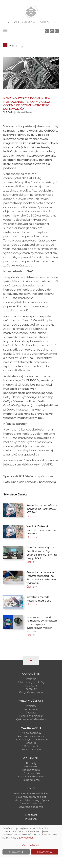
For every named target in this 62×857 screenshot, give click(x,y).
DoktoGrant (31, 746)
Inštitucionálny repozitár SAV (31, 793)
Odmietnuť (16, 852)
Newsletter (31, 766)
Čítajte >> (31, 516)
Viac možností (30, 845)
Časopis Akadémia (31, 803)
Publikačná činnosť (31, 715)
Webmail (31, 818)
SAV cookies (26, 837)
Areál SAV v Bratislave (31, 776)
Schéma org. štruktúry (31, 682)
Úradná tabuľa (31, 769)
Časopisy (31, 712)
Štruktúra (31, 685)
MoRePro (31, 742)
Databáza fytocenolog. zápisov (31, 800)
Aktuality (16, 46)
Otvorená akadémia (31, 806)
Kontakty (31, 688)
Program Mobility (31, 749)
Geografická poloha (31, 692)
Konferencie (31, 709)
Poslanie (31, 678)
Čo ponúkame (31, 779)
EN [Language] (56, 31)
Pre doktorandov (31, 732)
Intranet (31, 815)
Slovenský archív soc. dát (31, 796)
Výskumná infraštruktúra (31, 719)
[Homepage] (31, 11)
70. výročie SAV (31, 773)
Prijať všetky (44, 852)
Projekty (31, 705)
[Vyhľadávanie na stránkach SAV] (47, 31)
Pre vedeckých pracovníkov (31, 739)
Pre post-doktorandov (31, 736)
